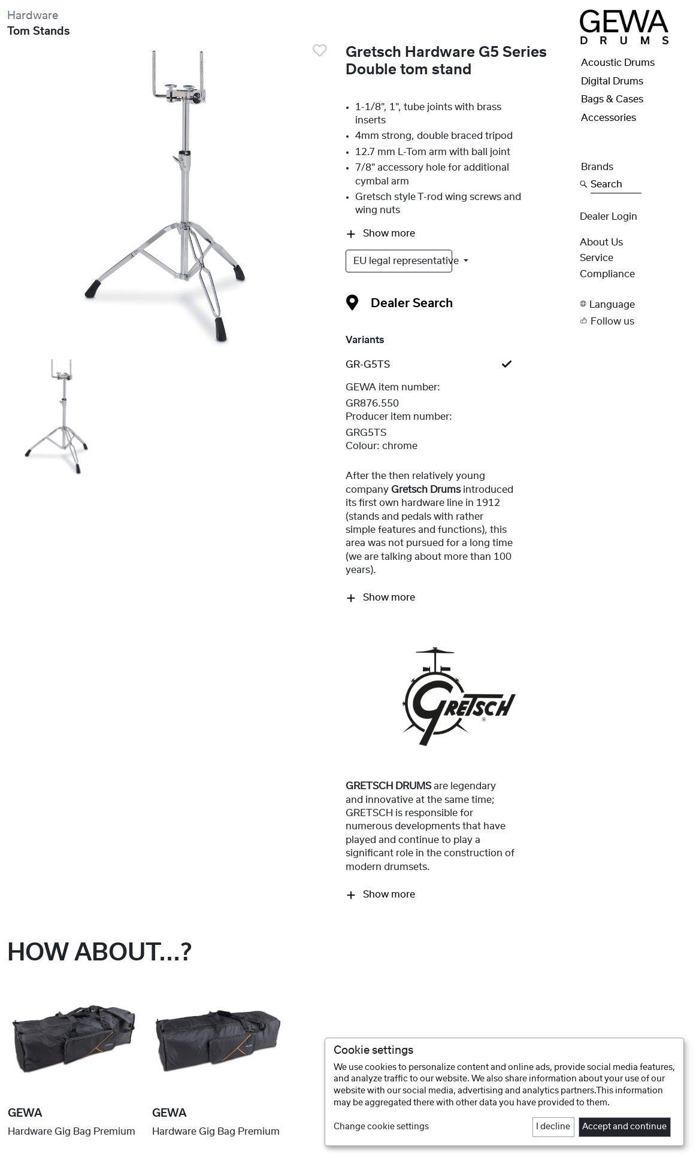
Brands (597, 167)
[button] (634, 304)
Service (596, 258)
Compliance (607, 274)
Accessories (608, 118)
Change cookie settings (381, 1127)
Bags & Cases (612, 99)
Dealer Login (608, 217)
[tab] (459, 364)
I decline (553, 1127)
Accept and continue (624, 1127)
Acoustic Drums (618, 63)
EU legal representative (402, 261)
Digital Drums (612, 81)
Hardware (32, 16)
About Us (601, 242)
